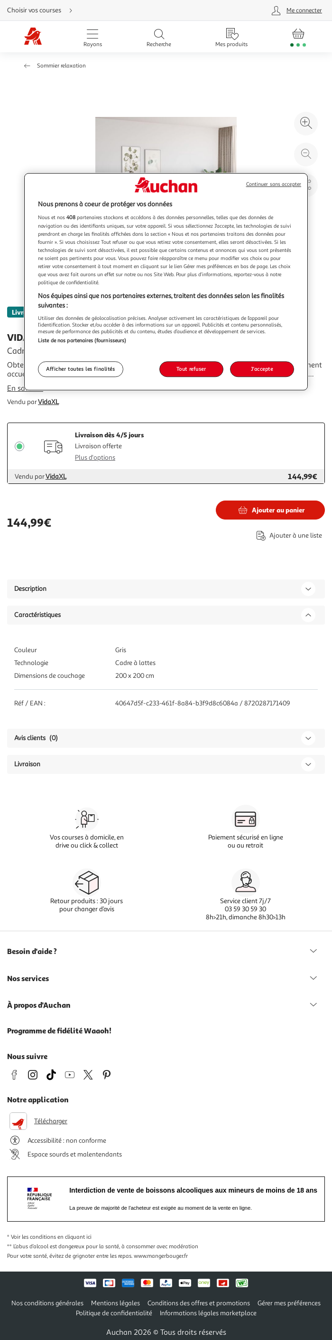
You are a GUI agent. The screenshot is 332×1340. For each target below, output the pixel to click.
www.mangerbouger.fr (161, 1256)
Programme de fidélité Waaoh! (59, 1030)
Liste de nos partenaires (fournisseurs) (82, 340)
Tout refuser (191, 369)
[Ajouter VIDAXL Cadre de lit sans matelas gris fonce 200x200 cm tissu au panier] (270, 510)
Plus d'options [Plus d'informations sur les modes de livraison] (95, 457)
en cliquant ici (74, 1237)
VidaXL (48, 402)
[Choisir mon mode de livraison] (107, 10)
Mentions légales (115, 1303)
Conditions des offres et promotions (199, 1303)
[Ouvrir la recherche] (159, 36)
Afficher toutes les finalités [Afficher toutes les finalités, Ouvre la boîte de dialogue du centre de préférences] (80, 369)
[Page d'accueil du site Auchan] (33, 37)
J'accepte (262, 369)
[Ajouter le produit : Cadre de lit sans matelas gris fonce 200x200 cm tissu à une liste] (287, 535)
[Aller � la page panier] (298, 36)
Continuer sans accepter (273, 184)
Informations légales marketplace (208, 1313)
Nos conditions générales (47, 1303)
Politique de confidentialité (114, 1313)
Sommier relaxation (61, 65)
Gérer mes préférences (289, 1303)
